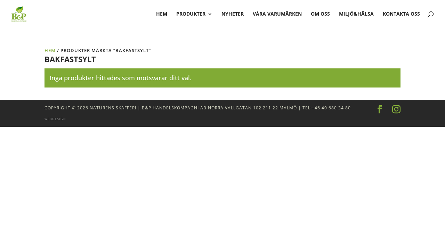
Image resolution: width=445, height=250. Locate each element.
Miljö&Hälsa (356, 14)
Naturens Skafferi (113, 108)
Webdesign (55, 119)
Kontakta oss (401, 14)
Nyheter (232, 14)
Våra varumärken (277, 14)
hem (161, 14)
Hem (50, 50)
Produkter (190, 14)
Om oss (320, 14)
